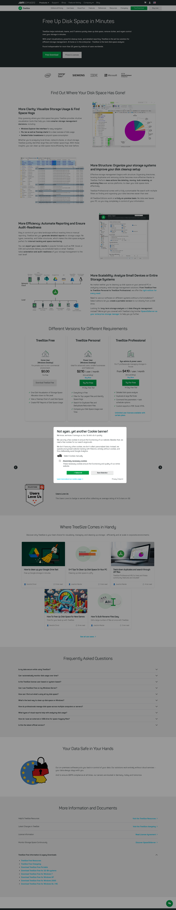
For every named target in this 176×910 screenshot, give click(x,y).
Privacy (114, 479)
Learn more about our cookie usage (69, 479)
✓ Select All (78, 473)
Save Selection (102, 473)
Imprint (120, 479)
